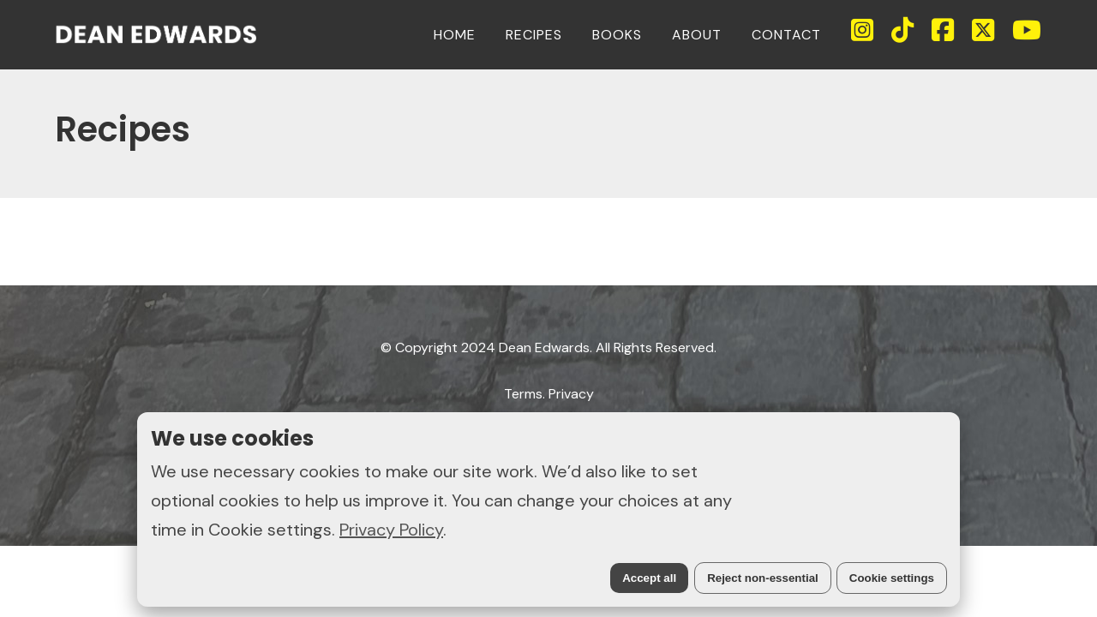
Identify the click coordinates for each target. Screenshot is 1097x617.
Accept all (649, 578)
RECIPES (534, 35)
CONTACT (786, 35)
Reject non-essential (762, 578)
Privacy (571, 394)
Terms (523, 394)
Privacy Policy (391, 529)
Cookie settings (891, 578)
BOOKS (617, 35)
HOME (455, 35)
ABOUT (697, 35)
